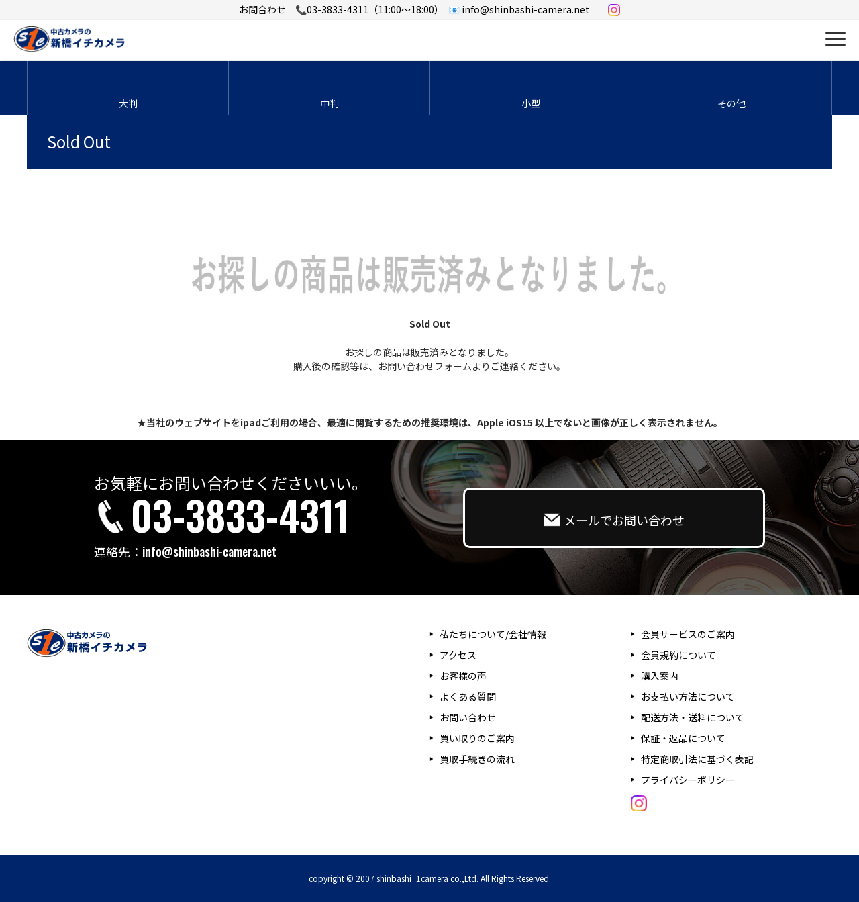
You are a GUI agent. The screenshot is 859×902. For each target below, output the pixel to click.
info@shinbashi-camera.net (209, 551)
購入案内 (659, 675)
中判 (329, 103)
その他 (731, 103)
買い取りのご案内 (477, 738)
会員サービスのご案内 (688, 634)
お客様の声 (463, 675)
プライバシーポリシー (688, 779)
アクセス (458, 654)
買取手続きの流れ (477, 759)
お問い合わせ (468, 717)
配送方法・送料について (692, 717)
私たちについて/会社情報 (493, 634)
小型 (530, 103)
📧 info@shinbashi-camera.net (518, 9)
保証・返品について (683, 738)
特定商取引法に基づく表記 (697, 759)
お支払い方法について (688, 696)
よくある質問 (468, 696)
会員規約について (678, 654)
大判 (128, 103)
